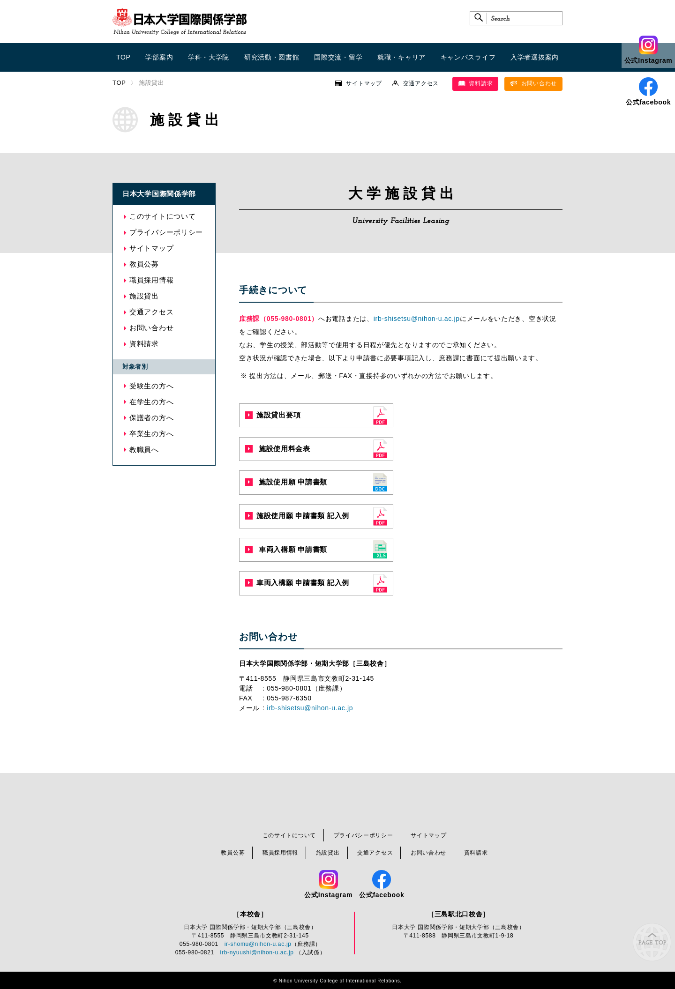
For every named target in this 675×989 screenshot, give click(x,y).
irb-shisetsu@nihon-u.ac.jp (417, 318)
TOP (119, 82)
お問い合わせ (533, 83)
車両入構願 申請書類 (286, 549)
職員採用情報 (151, 280)
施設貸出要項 (272, 415)
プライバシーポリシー (166, 232)
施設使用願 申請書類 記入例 (297, 516)
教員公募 (144, 264)
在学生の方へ (151, 402)
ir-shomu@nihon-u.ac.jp (258, 944)
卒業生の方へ (151, 434)
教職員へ (144, 450)
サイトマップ (364, 83)
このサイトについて (162, 216)
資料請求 (475, 83)
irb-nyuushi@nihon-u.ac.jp (257, 952)
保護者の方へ (151, 418)
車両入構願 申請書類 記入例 (297, 583)
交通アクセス (421, 83)
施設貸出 (144, 296)
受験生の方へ (151, 386)
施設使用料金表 (277, 449)
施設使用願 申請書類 (286, 482)
